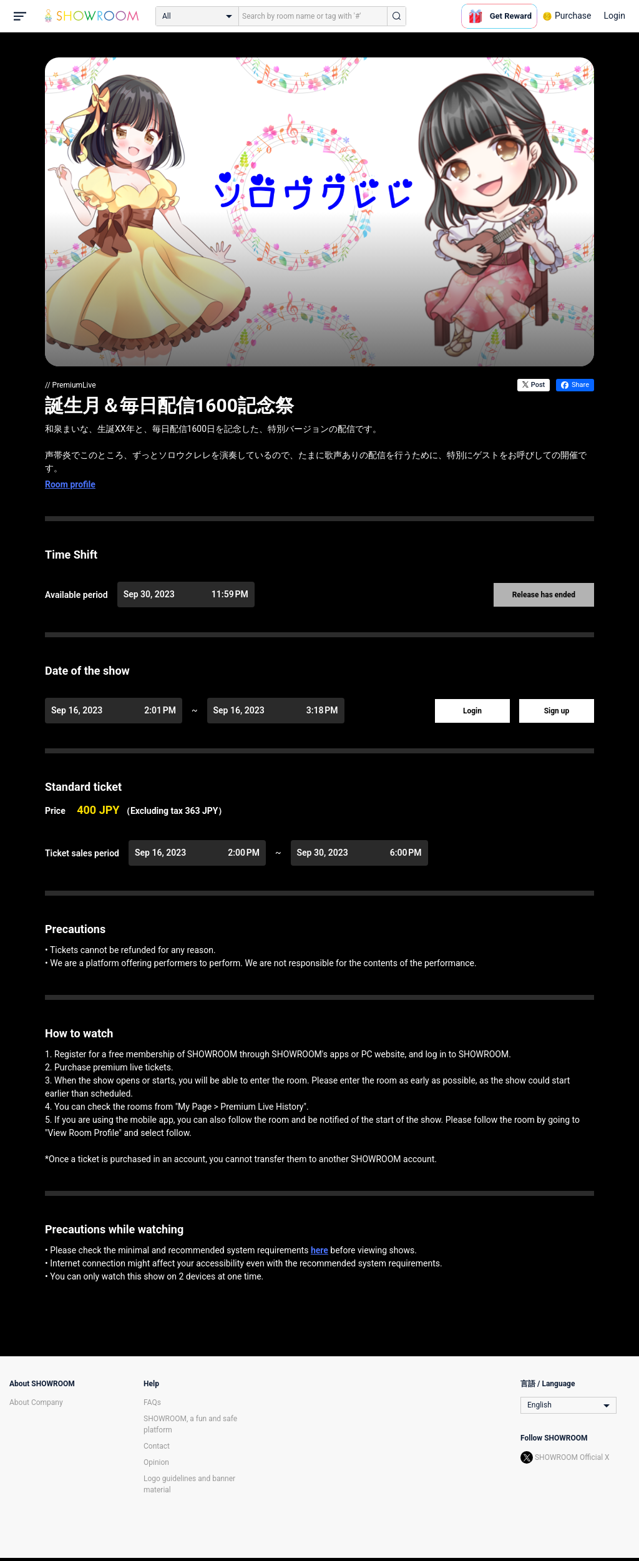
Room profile (70, 484)
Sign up (557, 711)
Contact (157, 1446)
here (319, 1250)
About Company (36, 1402)
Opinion (156, 1462)
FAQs (152, 1402)
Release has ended (543, 594)
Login (614, 16)
